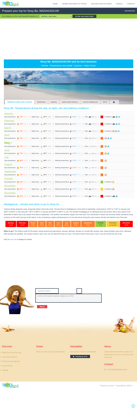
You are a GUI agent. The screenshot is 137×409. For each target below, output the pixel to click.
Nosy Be (13, 239)
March (7, 128)
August (8, 164)
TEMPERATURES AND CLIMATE (19, 102)
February (9, 120)
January (8, 113)
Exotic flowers (7, 366)
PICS (105, 102)
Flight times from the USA (11, 352)
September (10, 171)
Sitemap (5, 370)
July (6, 157)
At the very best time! (84, 16)
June (7, 150)
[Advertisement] (69, 39)
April (6, 135)
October (8, 178)
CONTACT (131, 4)
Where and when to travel (74, 4)
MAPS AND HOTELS (70, 102)
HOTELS (119, 4)
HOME (55, 4)
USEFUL (54, 102)
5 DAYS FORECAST (90, 102)
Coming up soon (80, 356)
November (10, 186)
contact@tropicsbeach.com (117, 369)
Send (42, 307)
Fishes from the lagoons (11, 361)
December (10, 193)
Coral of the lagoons (9, 357)
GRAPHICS (41, 102)
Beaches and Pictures (101, 4)
